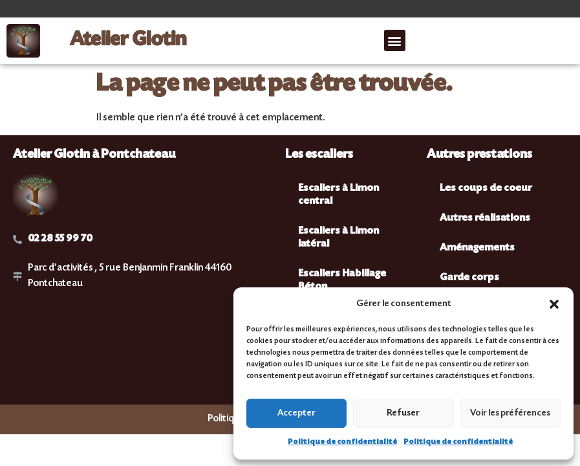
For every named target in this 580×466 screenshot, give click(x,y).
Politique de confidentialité (342, 442)
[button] (554, 304)
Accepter (296, 413)
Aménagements (477, 248)
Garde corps (469, 278)
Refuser (403, 413)
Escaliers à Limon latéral (338, 238)
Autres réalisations (485, 218)
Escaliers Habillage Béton (342, 280)
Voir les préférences (510, 413)
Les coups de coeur (486, 189)
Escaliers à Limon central (338, 195)
